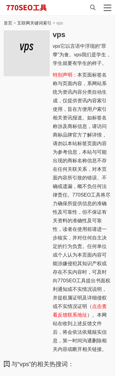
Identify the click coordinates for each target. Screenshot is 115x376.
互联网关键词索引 (34, 23)
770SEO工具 (33, 8)
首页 (8, 23)
